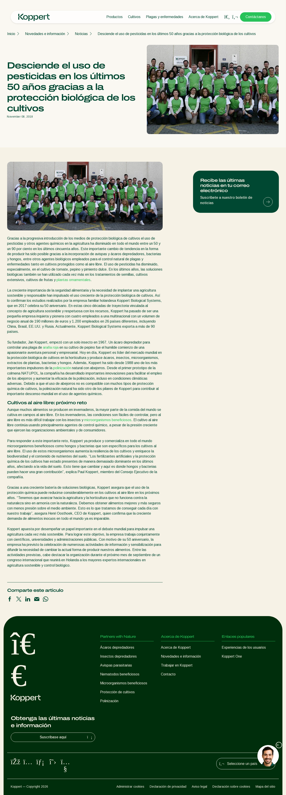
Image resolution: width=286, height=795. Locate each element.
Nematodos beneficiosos (119, 674)
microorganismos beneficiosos (107, 420)
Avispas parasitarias (116, 665)
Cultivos (134, 17)
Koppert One (232, 656)
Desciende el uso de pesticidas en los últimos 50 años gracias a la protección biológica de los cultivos (177, 34)
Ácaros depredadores (117, 647)
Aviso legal (199, 786)
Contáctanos (256, 17)
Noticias (81, 34)
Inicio (11, 34)
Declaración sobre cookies (231, 786)
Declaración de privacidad (168, 786)
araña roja (51, 347)
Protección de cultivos (117, 692)
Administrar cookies (130, 786)
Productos (114, 17)
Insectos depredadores (118, 656)
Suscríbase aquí (66, 737)
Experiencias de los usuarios (244, 647)
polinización (62, 368)
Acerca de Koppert (204, 17)
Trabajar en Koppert (177, 665)
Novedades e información (45, 34)
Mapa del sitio (265, 786)
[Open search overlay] (227, 17)
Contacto (168, 674)
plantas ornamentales (73, 280)
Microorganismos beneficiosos (123, 683)
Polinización (109, 701)
